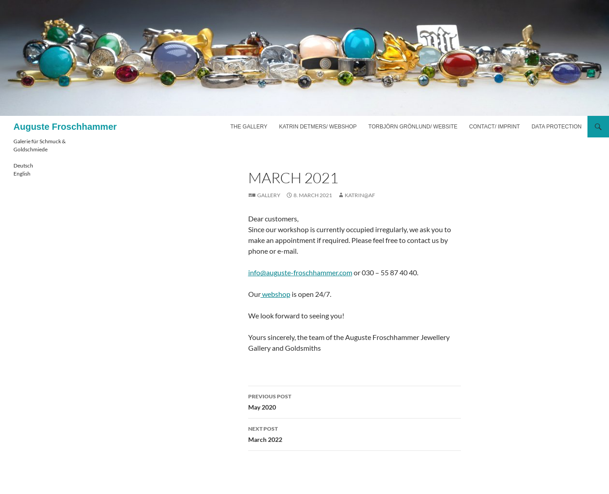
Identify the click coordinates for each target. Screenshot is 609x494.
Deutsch (23, 165)
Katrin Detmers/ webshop (318, 127)
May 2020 (354, 401)
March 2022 (354, 433)
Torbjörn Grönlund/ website (412, 127)
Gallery (268, 195)
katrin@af (360, 195)
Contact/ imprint (494, 127)
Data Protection (556, 127)
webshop (275, 294)
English (22, 173)
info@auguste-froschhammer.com (300, 272)
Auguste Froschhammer (65, 127)
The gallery (248, 127)
